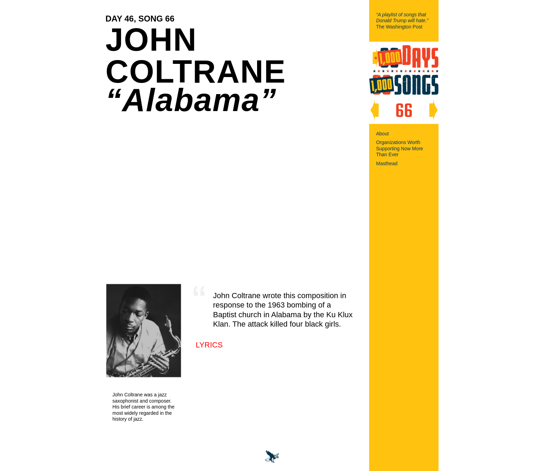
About (382, 133)
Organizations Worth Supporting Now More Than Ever (399, 148)
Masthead (386, 163)
